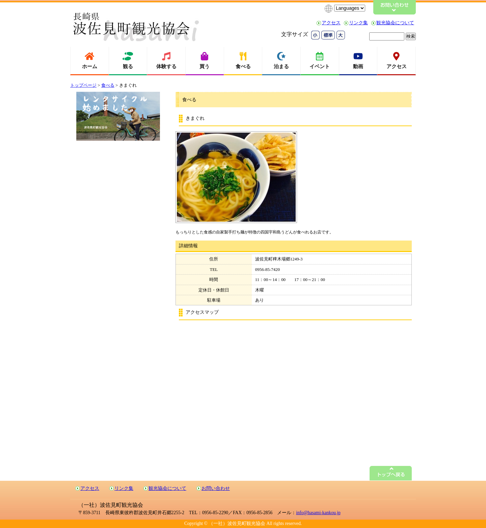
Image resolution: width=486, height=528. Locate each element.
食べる (107, 85)
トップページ (83, 85)
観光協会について (395, 22)
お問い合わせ (215, 488)
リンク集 (358, 22)
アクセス (331, 22)
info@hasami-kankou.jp (318, 512)
